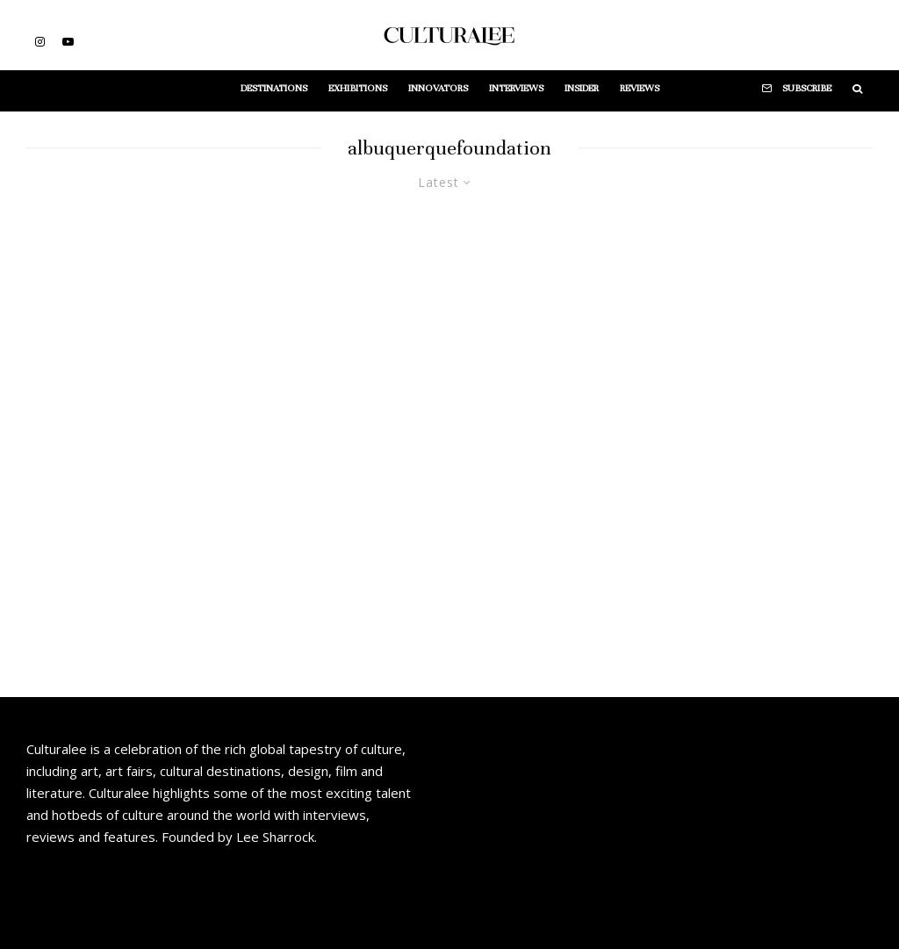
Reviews (639, 88)
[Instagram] (40, 41)
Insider (582, 88)
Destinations (274, 88)
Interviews (516, 88)
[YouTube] (68, 41)
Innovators (438, 88)
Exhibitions (357, 88)
